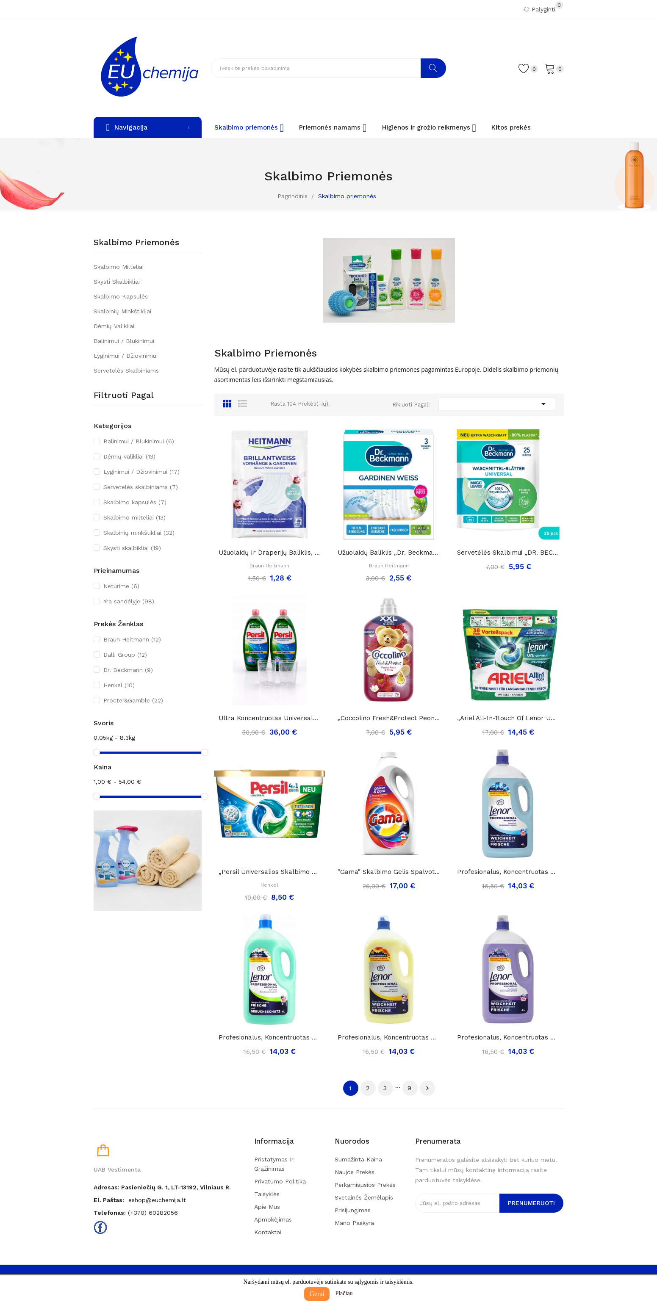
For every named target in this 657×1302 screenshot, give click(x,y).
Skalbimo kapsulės (121, 296)
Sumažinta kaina (358, 1159)
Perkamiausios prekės (365, 1184)
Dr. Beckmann (128, 669)
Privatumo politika (280, 1181)
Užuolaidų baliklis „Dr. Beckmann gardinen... (389, 552)
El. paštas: (109, 1200)
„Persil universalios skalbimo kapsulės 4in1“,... (270, 872)
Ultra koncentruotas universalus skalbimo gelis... (270, 718)
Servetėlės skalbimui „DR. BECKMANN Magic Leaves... (508, 552)
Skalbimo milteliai (119, 266)
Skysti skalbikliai (117, 281)
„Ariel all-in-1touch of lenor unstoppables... (508, 718)
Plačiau (343, 1293)
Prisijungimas (353, 1210)
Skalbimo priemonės (136, 242)
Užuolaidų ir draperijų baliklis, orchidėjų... (270, 552)
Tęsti (427, 1088)
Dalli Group (125, 654)
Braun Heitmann (132, 639)
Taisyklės (267, 1194)
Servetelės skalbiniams (126, 370)
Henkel (119, 685)
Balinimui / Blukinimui (124, 340)
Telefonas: (110, 1212)
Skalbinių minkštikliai (122, 311)
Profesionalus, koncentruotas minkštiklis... (508, 872)
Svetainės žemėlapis (364, 1197)
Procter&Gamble (133, 700)
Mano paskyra (354, 1222)
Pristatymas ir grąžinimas (274, 1164)
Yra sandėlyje (128, 601)
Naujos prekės (354, 1172)
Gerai (316, 1293)
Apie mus (267, 1206)
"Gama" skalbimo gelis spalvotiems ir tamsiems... (389, 872)
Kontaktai (267, 1232)
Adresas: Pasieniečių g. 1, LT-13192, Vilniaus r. (162, 1187)
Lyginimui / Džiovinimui (126, 355)
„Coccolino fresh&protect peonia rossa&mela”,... (389, 718)
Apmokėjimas (273, 1219)
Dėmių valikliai (114, 326)
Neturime (121, 586)
